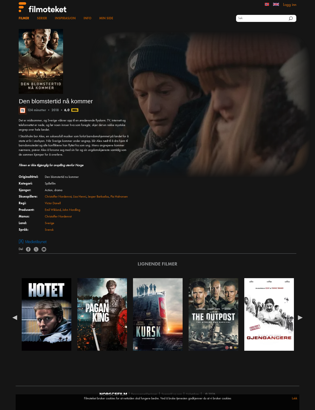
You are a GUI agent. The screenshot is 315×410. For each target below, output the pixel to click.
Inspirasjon (65, 18)
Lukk (294, 398)
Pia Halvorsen (119, 196)
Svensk (49, 230)
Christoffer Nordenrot (58, 196)
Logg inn (289, 5)
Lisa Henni (79, 196)
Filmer (24, 18)
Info (87, 18)
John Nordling (71, 210)
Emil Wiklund (53, 210)
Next (300, 317)
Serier (42, 18)
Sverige (49, 223)
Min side (106, 18)
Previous (15, 317)
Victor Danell (53, 203)
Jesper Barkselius (98, 196)
